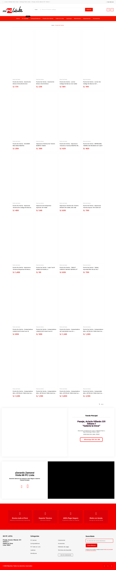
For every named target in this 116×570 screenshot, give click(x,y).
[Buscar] (63, 9)
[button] (110, 2)
